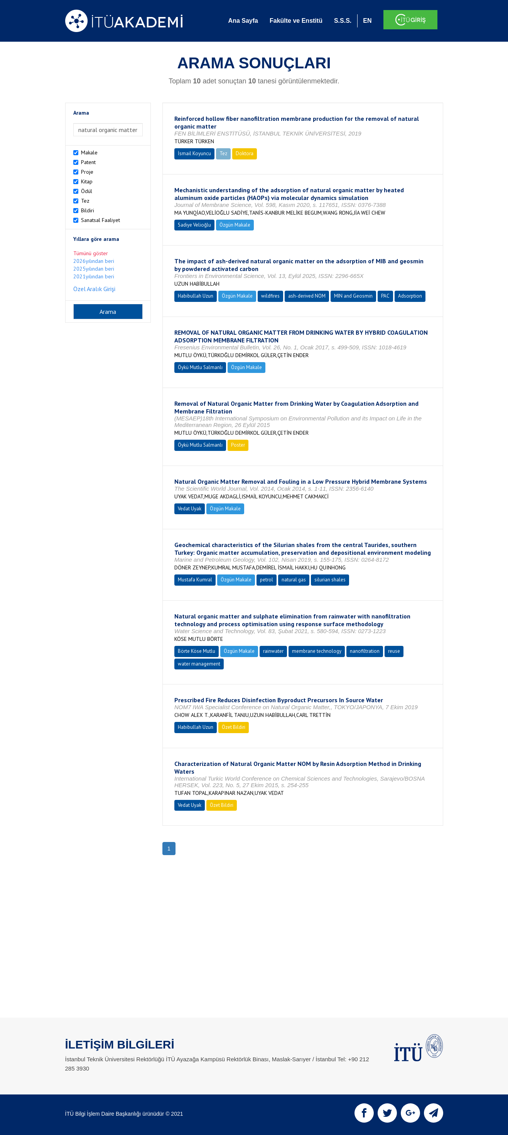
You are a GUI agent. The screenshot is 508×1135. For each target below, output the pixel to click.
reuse (394, 651)
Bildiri (87, 210)
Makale (89, 152)
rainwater (273, 651)
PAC (385, 296)
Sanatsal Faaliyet (100, 220)
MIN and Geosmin (353, 296)
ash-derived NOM (307, 296)
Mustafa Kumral (195, 579)
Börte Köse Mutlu (196, 651)
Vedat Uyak (189, 508)
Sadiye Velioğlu (194, 225)
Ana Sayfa (243, 20)
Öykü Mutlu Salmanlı (200, 367)
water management (199, 664)
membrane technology (316, 651)
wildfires (270, 296)
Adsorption (410, 296)
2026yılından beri (93, 260)
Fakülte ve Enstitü (296, 20)
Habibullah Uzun (195, 296)
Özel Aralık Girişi (94, 289)
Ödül (86, 191)
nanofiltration (365, 651)
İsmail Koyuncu (194, 153)
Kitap (87, 181)
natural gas (294, 579)
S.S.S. (342, 20)
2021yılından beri (93, 276)
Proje (87, 171)
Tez (85, 200)
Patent (88, 162)
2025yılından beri (93, 268)
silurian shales (330, 579)
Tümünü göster (90, 253)
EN (367, 20)
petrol (266, 579)
